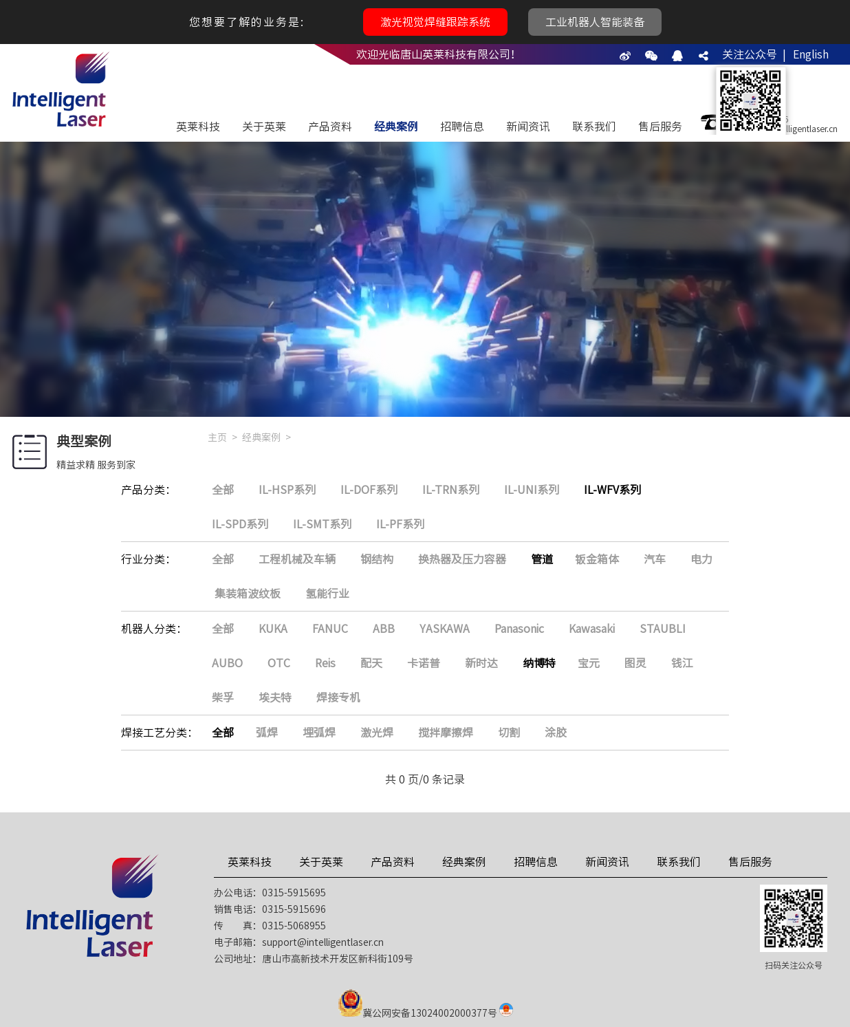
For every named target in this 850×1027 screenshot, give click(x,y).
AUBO (227, 663)
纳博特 (539, 663)
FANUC (330, 628)
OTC (279, 663)
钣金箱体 (597, 559)
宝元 (589, 663)
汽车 (655, 559)
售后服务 (660, 126)
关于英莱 (264, 126)
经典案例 (396, 126)
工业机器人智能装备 (594, 22)
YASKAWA (444, 628)
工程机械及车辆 (297, 559)
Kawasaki (592, 628)
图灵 (635, 663)
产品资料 (330, 126)
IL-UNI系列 (531, 489)
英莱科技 (198, 126)
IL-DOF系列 (368, 489)
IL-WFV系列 (612, 489)
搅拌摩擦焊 (445, 732)
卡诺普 (423, 663)
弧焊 (267, 732)
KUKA (273, 628)
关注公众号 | (754, 54)
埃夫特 (275, 697)
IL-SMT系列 (322, 524)
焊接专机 (338, 697)
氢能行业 (327, 593)
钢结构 (376, 559)
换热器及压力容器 (462, 559)
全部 (223, 489)
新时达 (481, 663)
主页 (217, 437)
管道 (542, 559)
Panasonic (519, 628)
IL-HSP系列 (287, 489)
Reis (325, 663)
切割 (509, 732)
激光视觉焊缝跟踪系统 (435, 22)
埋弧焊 (319, 732)
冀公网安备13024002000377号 (429, 1013)
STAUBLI (663, 628)
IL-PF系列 (400, 524)
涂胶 (556, 732)
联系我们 (594, 126)
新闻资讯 (528, 126)
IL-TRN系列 (450, 489)
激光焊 (376, 732)
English (811, 54)
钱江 (682, 663)
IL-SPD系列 (240, 524)
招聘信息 (462, 126)
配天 (371, 663)
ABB (384, 628)
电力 (701, 559)
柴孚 (223, 697)
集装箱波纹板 (248, 593)
